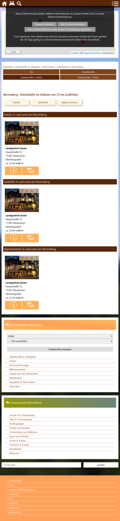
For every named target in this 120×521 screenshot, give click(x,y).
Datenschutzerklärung (59, 16)
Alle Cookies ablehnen (73, 24)
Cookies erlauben (44, 24)
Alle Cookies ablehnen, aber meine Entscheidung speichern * (60, 29)
